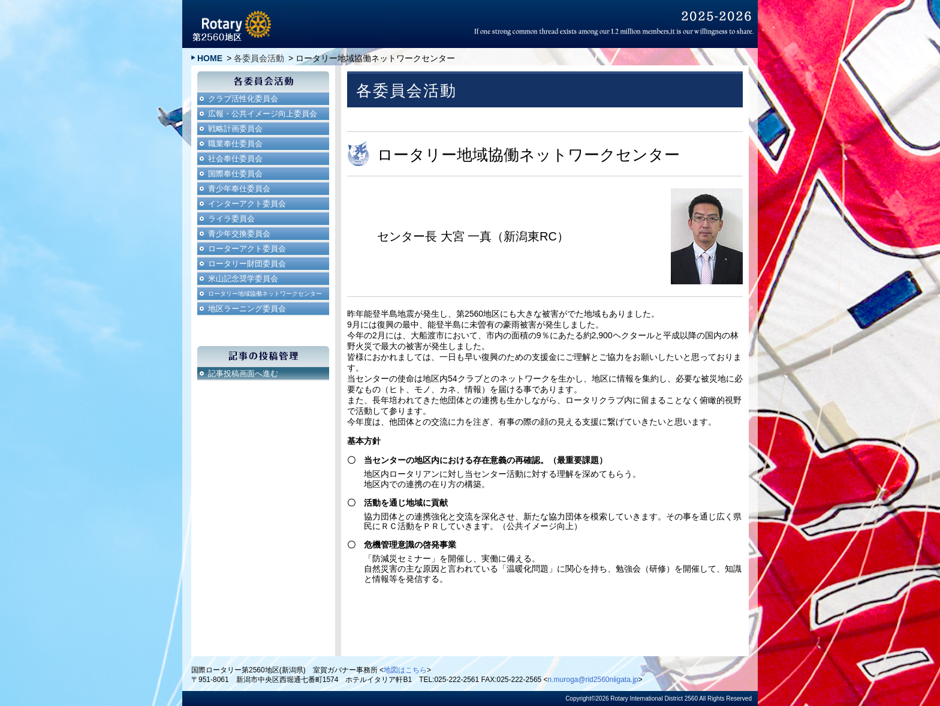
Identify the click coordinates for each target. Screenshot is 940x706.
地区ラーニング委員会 (247, 308)
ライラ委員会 (231, 218)
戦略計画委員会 (235, 128)
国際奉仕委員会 (235, 173)
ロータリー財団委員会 (247, 263)
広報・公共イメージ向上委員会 (262, 113)
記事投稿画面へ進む (243, 373)
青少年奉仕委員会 (239, 188)
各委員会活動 (259, 58)
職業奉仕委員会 (235, 143)
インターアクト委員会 (247, 203)
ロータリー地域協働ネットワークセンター (265, 293)
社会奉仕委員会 (235, 158)
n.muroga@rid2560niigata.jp (593, 679)
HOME (209, 58)
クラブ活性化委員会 (243, 98)
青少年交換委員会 (239, 233)
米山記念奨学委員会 (243, 278)
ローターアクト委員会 (247, 248)
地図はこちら (405, 670)
